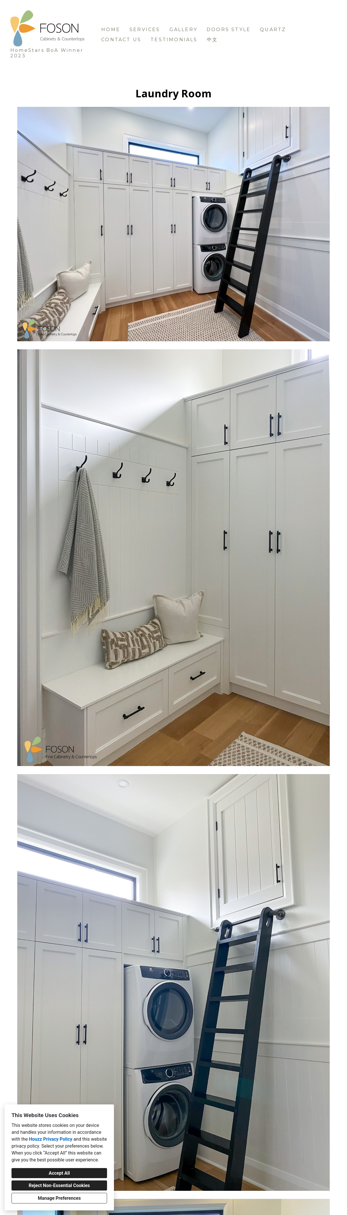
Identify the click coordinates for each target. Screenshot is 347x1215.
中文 (212, 39)
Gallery (183, 29)
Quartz (273, 29)
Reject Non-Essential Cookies (59, 1185)
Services (144, 29)
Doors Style (229, 29)
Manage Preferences (59, 1198)
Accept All (59, 1173)
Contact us (121, 39)
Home (110, 29)
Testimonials (173, 39)
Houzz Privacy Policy (50, 1139)
